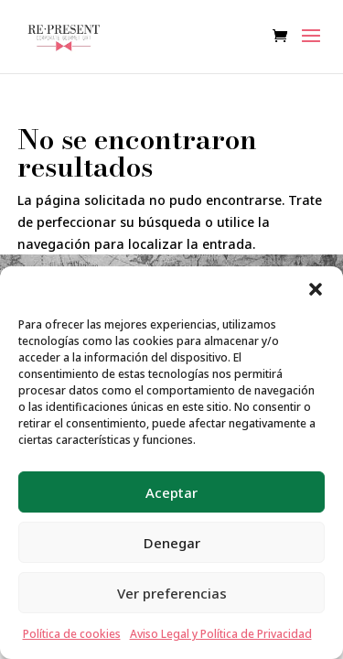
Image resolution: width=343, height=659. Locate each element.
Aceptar (171, 492)
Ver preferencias (172, 593)
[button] (315, 289)
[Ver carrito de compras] (284, 37)
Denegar (172, 543)
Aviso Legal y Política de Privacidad (221, 634)
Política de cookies (72, 634)
